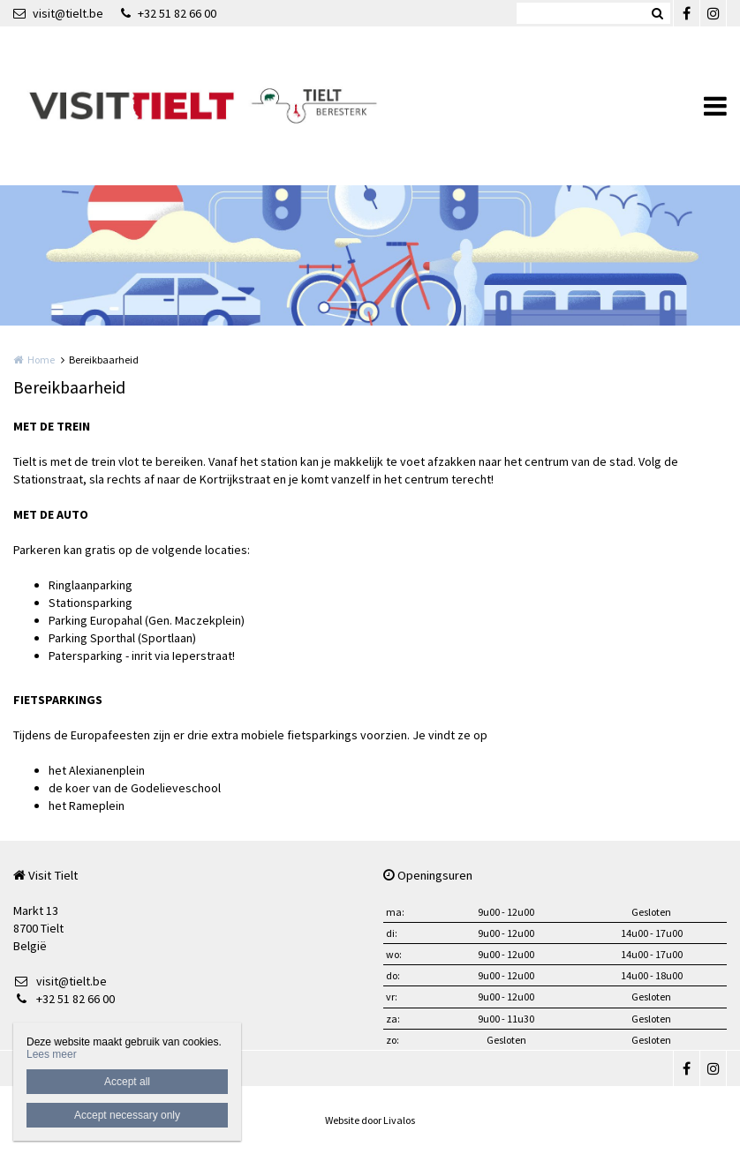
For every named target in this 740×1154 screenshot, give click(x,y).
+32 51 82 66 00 (168, 13)
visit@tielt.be (58, 13)
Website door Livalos (370, 1120)
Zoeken (657, 13)
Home (41, 359)
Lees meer (51, 1054)
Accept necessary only (127, 1115)
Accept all (127, 1081)
